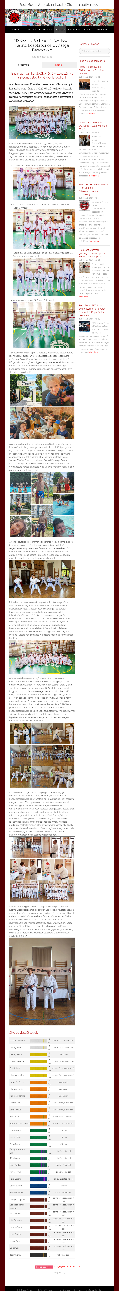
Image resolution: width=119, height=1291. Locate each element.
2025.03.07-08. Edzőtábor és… (69, 1266)
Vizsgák (60, 29)
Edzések (88, 29)
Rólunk (101, 29)
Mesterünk (29, 29)
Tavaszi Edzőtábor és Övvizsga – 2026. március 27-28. (93, 125)
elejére (59, 1273)
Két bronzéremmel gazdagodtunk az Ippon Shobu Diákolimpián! (92, 253)
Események (46, 29)
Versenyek (74, 29)
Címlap (16, 29)
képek (58, 64)
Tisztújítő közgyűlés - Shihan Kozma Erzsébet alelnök (92, 70)
